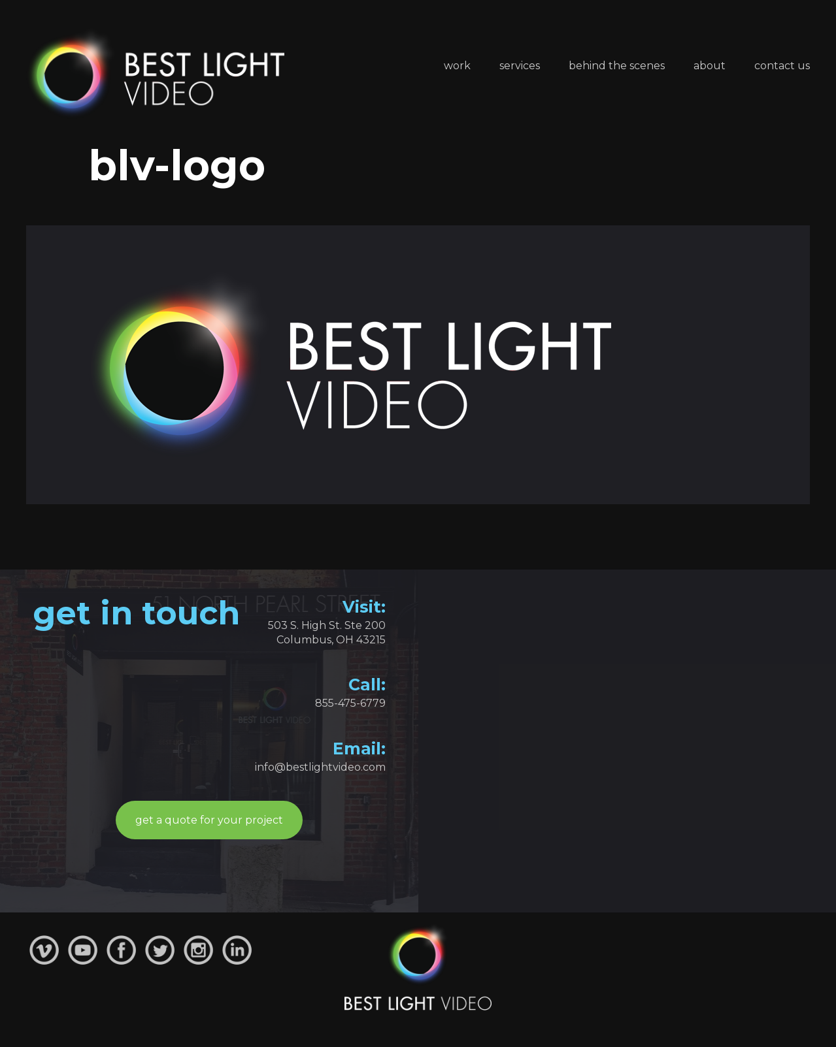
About (710, 65)
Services (519, 65)
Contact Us (782, 65)
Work (457, 65)
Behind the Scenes (617, 65)
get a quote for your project (209, 820)
